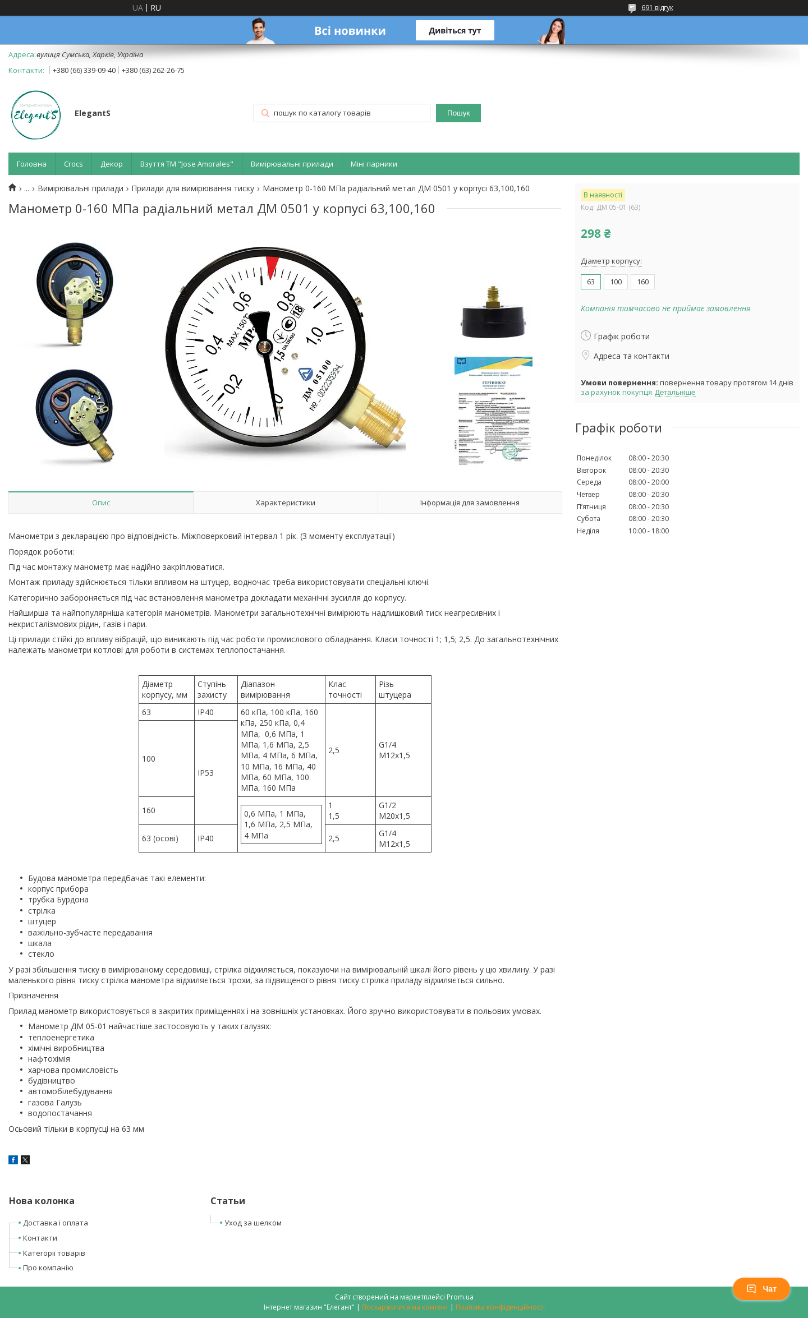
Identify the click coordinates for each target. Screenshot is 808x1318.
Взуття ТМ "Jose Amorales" (186, 164)
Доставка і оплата (55, 1223)
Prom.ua (460, 1297)
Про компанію (48, 1267)
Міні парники (374, 164)
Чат (761, 1289)
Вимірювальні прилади (292, 164)
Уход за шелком (253, 1223)
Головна (32, 164)
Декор (111, 164)
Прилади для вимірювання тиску (192, 188)
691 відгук (657, 7)
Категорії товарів (54, 1253)
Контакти (40, 1238)
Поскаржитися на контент (405, 1307)
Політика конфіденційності (500, 1307)
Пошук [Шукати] (458, 113)
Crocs (73, 164)
